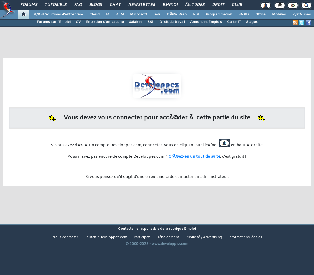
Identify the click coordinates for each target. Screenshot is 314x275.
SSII (151, 22)
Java (156, 14)
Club (237, 5)
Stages (252, 22)
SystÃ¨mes (301, 14)
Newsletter (142, 5)
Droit (218, 5)
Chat (115, 5)
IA (108, 14)
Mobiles (279, 14)
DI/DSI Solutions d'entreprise (57, 14)
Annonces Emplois (206, 22)
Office (260, 14)
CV (78, 22)
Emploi (170, 5)
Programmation (219, 14)
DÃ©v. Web (177, 14)
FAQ (78, 5)
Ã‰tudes (194, 5)
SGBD (244, 14)
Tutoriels (55, 5)
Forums (29, 5)
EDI (196, 14)
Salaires (135, 22)
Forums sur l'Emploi (54, 22)
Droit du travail (172, 22)
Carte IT (234, 22)
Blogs (96, 5)
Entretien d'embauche (105, 22)
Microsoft (138, 14)
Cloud (94, 14)
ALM (120, 14)
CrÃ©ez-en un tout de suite (194, 156)
